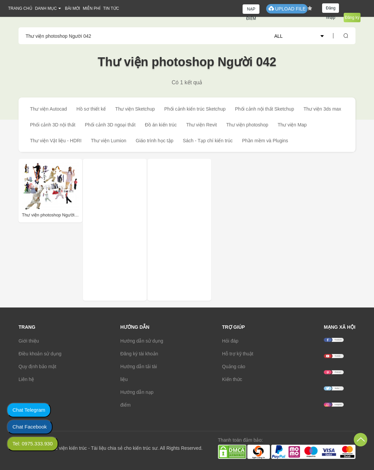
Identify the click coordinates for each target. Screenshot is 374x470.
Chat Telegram (28, 410)
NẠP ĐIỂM (251, 10)
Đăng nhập (331, 9)
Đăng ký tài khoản (139, 353)
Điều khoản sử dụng (40, 353)
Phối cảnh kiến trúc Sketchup (194, 109)
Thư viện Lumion (108, 140)
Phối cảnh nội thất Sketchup (264, 109)
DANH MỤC (46, 8)
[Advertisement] (131, 229)
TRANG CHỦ (20, 8)
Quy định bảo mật (37, 366)
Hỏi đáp (230, 341)
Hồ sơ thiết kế (91, 109)
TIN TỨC (111, 8)
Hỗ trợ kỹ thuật (237, 353)
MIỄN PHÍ (91, 8)
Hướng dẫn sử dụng (141, 341)
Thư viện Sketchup (135, 109)
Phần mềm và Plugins (265, 140)
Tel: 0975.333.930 (32, 443)
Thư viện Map (292, 124)
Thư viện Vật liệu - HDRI (56, 140)
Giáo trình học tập (155, 140)
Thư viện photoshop (247, 124)
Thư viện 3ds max (322, 109)
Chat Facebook (29, 427)
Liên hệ (26, 379)
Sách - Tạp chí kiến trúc (207, 140)
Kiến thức (232, 379)
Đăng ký (352, 17)
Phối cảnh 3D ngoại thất (110, 124)
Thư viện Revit (201, 124)
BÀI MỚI (72, 8)
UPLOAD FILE (287, 8)
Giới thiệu (29, 341)
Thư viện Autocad (48, 109)
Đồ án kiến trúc (161, 124)
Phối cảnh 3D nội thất (52, 124)
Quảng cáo (233, 366)
